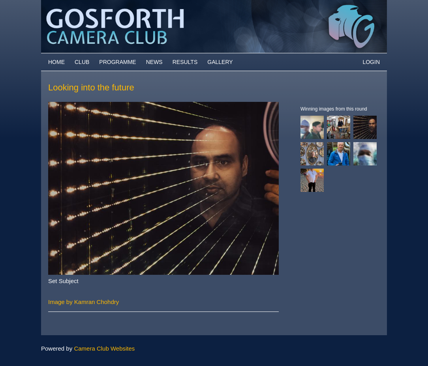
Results (185, 62)
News (154, 62)
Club (82, 62)
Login (371, 62)
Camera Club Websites (104, 348)
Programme (117, 62)
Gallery (220, 62)
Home (56, 62)
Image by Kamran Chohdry (83, 301)
